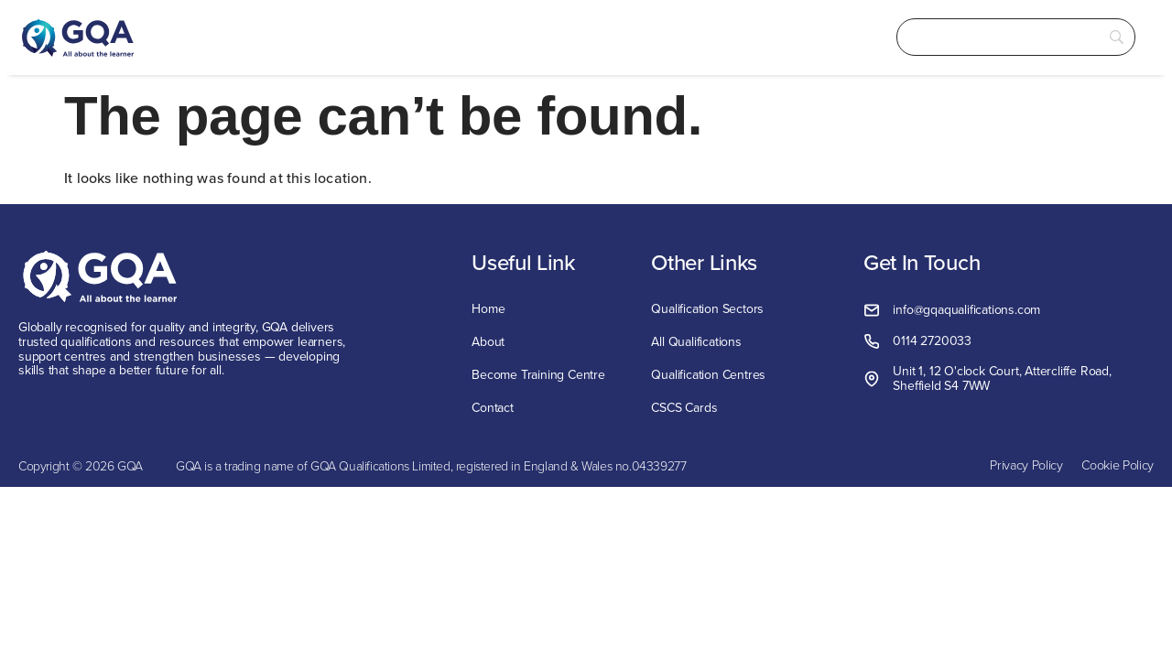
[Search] (998, 37)
